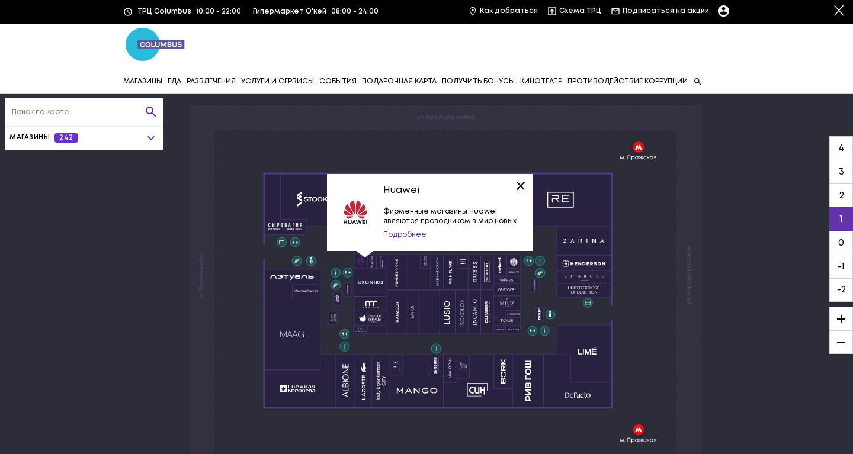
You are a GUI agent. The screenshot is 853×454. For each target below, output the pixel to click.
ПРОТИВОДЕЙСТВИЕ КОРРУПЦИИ (627, 81)
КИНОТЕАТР (541, 81)
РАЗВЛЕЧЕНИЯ (211, 81)
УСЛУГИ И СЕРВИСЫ (277, 81)
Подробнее (404, 234)
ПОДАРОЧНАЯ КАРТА (399, 81)
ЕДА (174, 81)
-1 (841, 266)
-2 (841, 289)
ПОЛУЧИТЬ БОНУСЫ (478, 81)
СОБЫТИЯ (338, 81)
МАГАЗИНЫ (142, 81)
